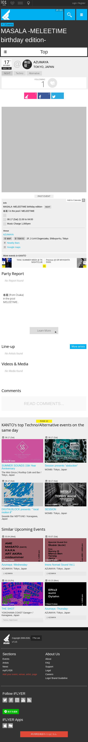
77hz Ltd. (36, 638)
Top (44, 51)
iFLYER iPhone (5, 725)
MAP (9, 239)
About (48, 659)
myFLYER (8, 670)
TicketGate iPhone (10, 725)
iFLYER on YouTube (23, 700)
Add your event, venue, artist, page (20, 674)
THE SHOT (8, 608)
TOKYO (20, 239)
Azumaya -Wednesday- (15, 564)
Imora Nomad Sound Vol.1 (60, 564)
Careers (49, 674)
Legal (48, 670)
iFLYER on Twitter (5, 700)
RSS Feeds (29, 700)
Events (9, 24)
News (5, 666)
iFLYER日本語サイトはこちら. (44, 734)
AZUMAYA (8, 234)
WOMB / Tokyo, (56, 469)
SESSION (50, 509)
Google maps (13, 247)
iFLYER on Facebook (11, 700)
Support (49, 666)
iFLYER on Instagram (17, 700)
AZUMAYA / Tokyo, (14, 568)
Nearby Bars (13, 243)
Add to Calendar (74, 200)
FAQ (47, 662)
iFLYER (7, 639)
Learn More (44, 330)
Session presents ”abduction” (61, 465)
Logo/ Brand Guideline (56, 678)
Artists (6, 662)
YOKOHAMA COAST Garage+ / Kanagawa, (17, 613)
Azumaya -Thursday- (56, 608)
